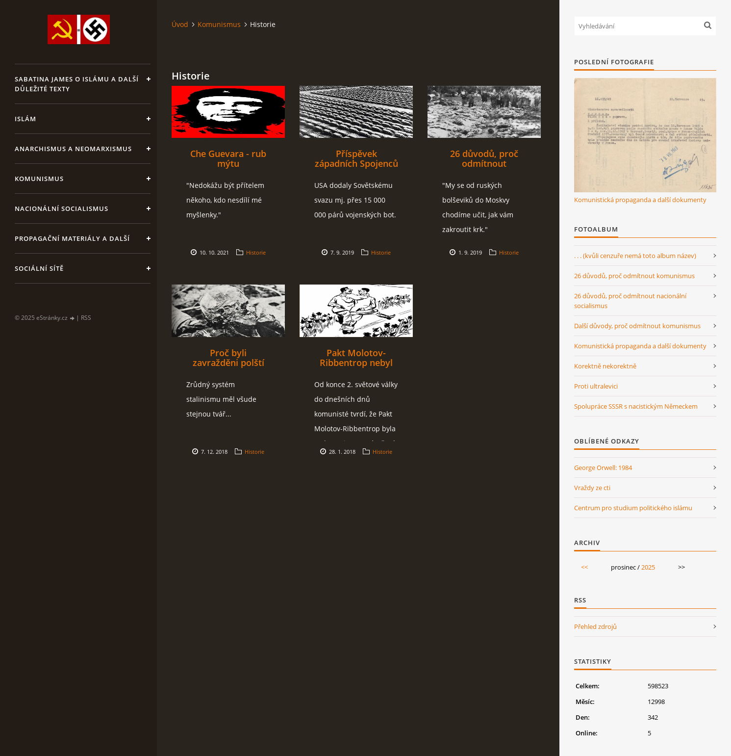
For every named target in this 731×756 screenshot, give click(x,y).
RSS (86, 317)
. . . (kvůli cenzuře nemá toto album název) (635, 255)
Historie (256, 252)
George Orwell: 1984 (603, 467)
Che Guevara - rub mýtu (228, 158)
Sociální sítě (39, 268)
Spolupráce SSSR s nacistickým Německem (636, 406)
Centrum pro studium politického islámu (633, 507)
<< (584, 567)
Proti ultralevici (596, 386)
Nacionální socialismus (61, 208)
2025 (648, 567)
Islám (25, 118)
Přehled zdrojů (595, 626)
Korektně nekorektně (605, 366)
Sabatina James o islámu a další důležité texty (77, 84)
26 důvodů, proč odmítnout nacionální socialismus (630, 300)
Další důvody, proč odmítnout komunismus (637, 325)
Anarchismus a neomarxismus (73, 148)
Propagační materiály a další (72, 238)
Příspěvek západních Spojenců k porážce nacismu (356, 163)
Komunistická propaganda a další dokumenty (640, 199)
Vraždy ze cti (592, 487)
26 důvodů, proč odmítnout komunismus (484, 163)
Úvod (180, 24)
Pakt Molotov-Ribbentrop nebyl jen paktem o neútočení (356, 367)
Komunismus (39, 178)
